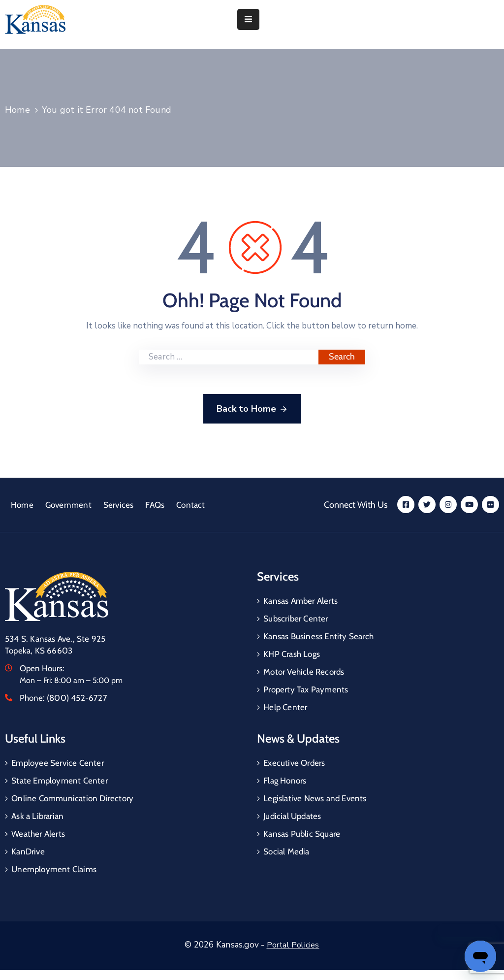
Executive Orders (294, 763)
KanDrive (28, 851)
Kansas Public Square (301, 834)
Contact (190, 505)
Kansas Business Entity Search (318, 636)
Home (17, 110)
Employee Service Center (57, 763)
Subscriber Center (295, 618)
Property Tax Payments (305, 689)
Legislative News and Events (314, 798)
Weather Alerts (38, 834)
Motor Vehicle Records (303, 672)
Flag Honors (284, 780)
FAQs (154, 505)
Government (68, 505)
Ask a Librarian (37, 816)
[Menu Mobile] (248, 19)
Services (118, 505)
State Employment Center (59, 780)
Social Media (286, 851)
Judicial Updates (292, 816)
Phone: (63, 698)
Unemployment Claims (53, 869)
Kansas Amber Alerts (300, 601)
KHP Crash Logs (291, 654)
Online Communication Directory (72, 798)
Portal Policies (293, 945)
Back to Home (252, 409)
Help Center (285, 707)
